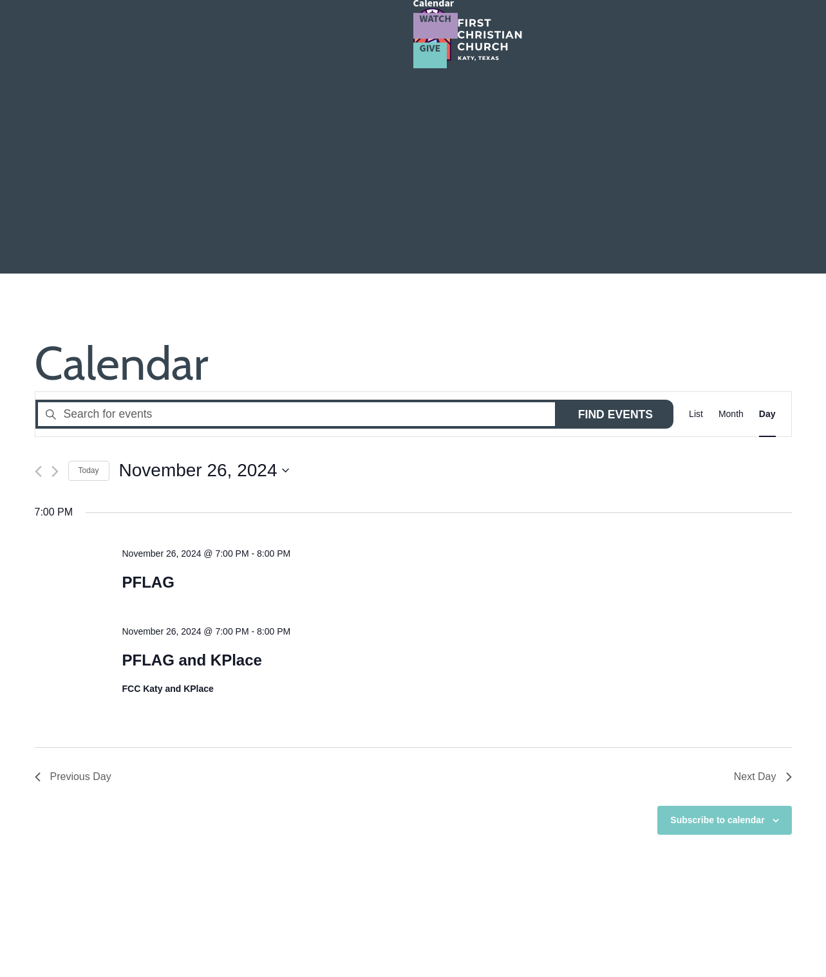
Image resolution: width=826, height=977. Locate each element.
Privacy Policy (444, 936)
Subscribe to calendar (717, 610)
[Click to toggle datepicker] (204, 261)
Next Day (763, 567)
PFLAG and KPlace (191, 450)
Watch (715, 32)
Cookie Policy (583, 936)
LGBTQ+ (517, 33)
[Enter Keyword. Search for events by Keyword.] (296, 204)
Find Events (615, 204)
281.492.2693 (82, 897)
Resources (583, 33)
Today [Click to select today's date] (89, 260)
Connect (363, 33)
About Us (292, 33)
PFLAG (148, 372)
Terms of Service (513, 936)
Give (790, 32)
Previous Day (73, 567)
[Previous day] (38, 262)
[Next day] (55, 262)
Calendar (645, 33)
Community (441, 33)
